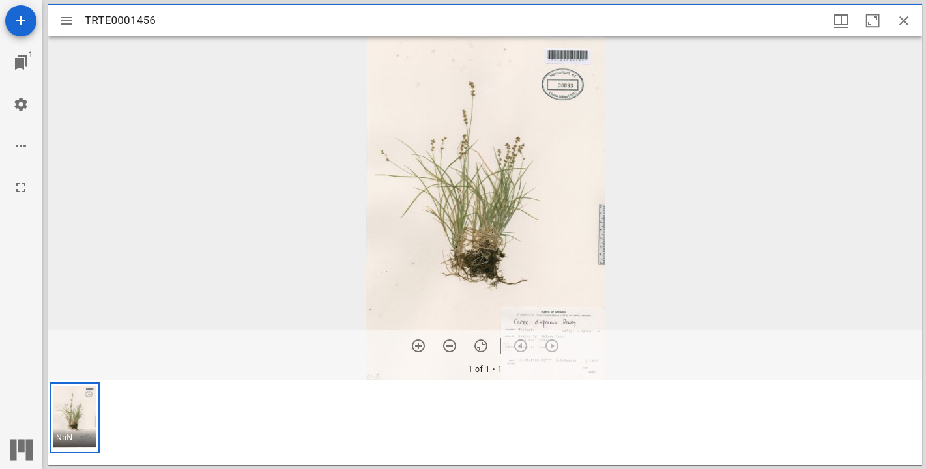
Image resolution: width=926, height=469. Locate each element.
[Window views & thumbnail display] (841, 20)
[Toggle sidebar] (66, 20)
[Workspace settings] (20, 104)
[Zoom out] (449, 346)
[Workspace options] (20, 146)
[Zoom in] (418, 346)
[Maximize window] (872, 20)
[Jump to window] (20, 62)
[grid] (485, 422)
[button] (74, 418)
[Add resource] (20, 20)
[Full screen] (20, 187)
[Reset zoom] (481, 346)
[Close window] (903, 20)
